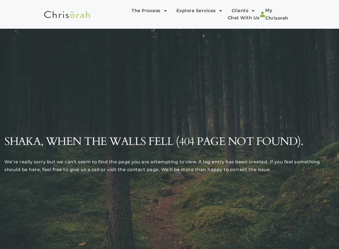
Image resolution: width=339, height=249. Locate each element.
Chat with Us (243, 17)
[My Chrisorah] (262, 14)
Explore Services (199, 10)
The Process (150, 10)
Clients (244, 10)
